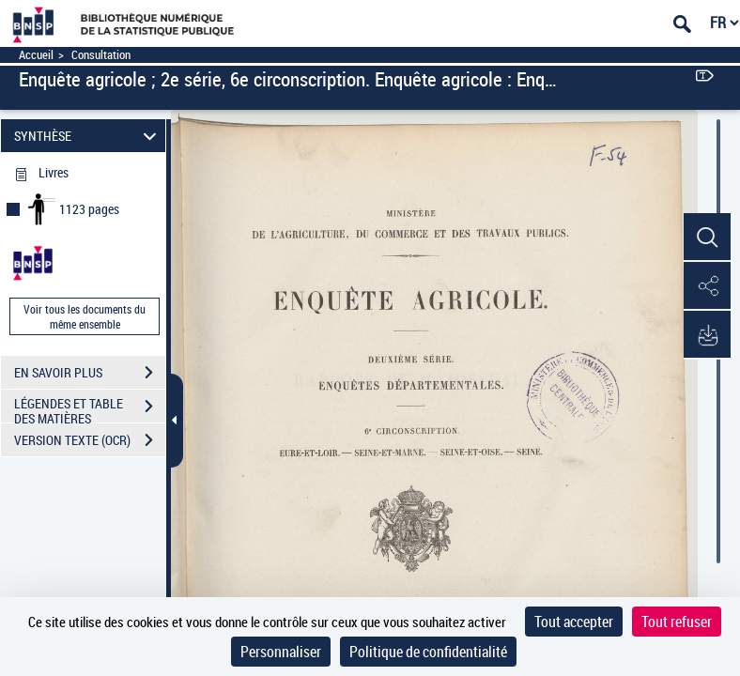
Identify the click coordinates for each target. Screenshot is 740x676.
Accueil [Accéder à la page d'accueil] (36, 55)
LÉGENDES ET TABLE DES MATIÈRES (89, 408)
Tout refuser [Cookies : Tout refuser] (676, 621)
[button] (707, 237)
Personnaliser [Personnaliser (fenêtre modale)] (280, 651)
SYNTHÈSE (88, 135)
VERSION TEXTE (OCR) (89, 440)
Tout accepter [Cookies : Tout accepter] (573, 621)
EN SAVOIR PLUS (89, 373)
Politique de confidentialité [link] (428, 651)
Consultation (101, 55)
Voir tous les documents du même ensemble (84, 316)
